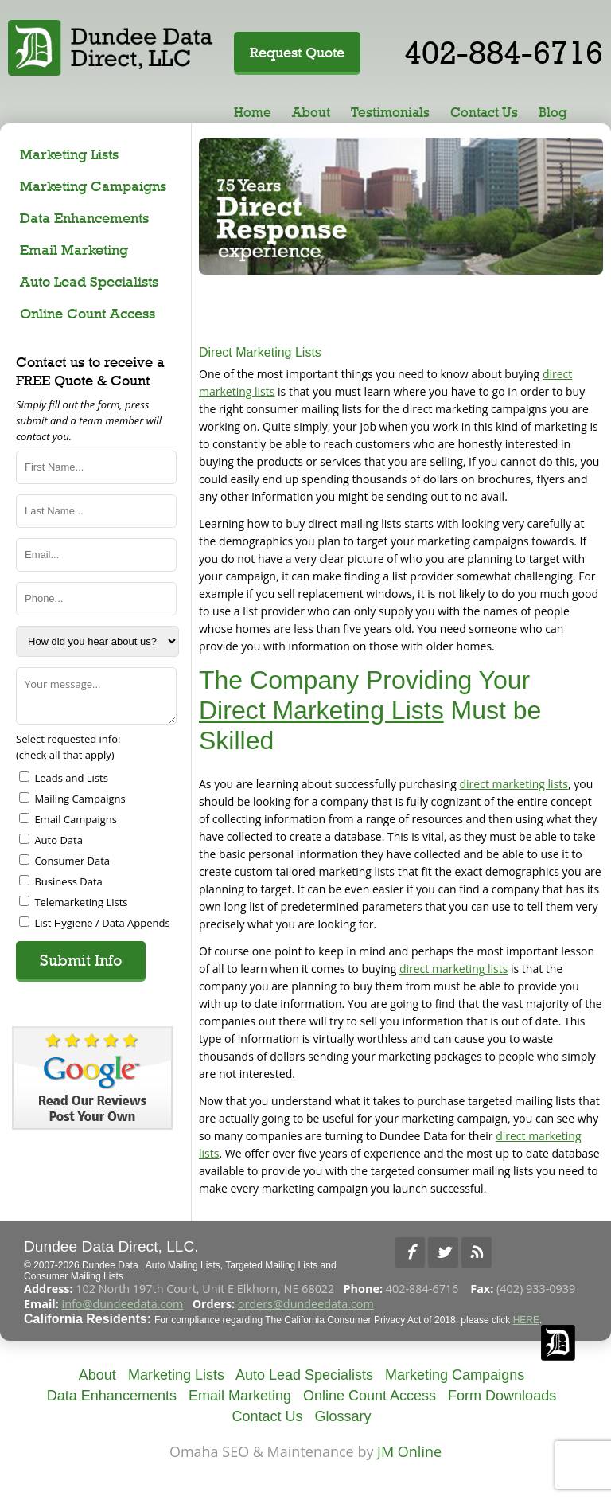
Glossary (343, 1416)
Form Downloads (502, 1396)
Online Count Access (87, 313)
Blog (553, 112)
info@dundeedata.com (123, 1303)
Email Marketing (74, 249)
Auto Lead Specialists (89, 281)
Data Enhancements (84, 217)
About (311, 112)
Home (252, 112)
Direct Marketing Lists (321, 710)
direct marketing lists (514, 783)
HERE (526, 1320)
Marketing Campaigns (93, 186)
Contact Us (484, 112)
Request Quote (297, 52)
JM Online (409, 1451)
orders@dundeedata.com (306, 1303)
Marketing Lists (69, 154)
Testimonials (390, 112)
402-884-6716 (503, 52)
